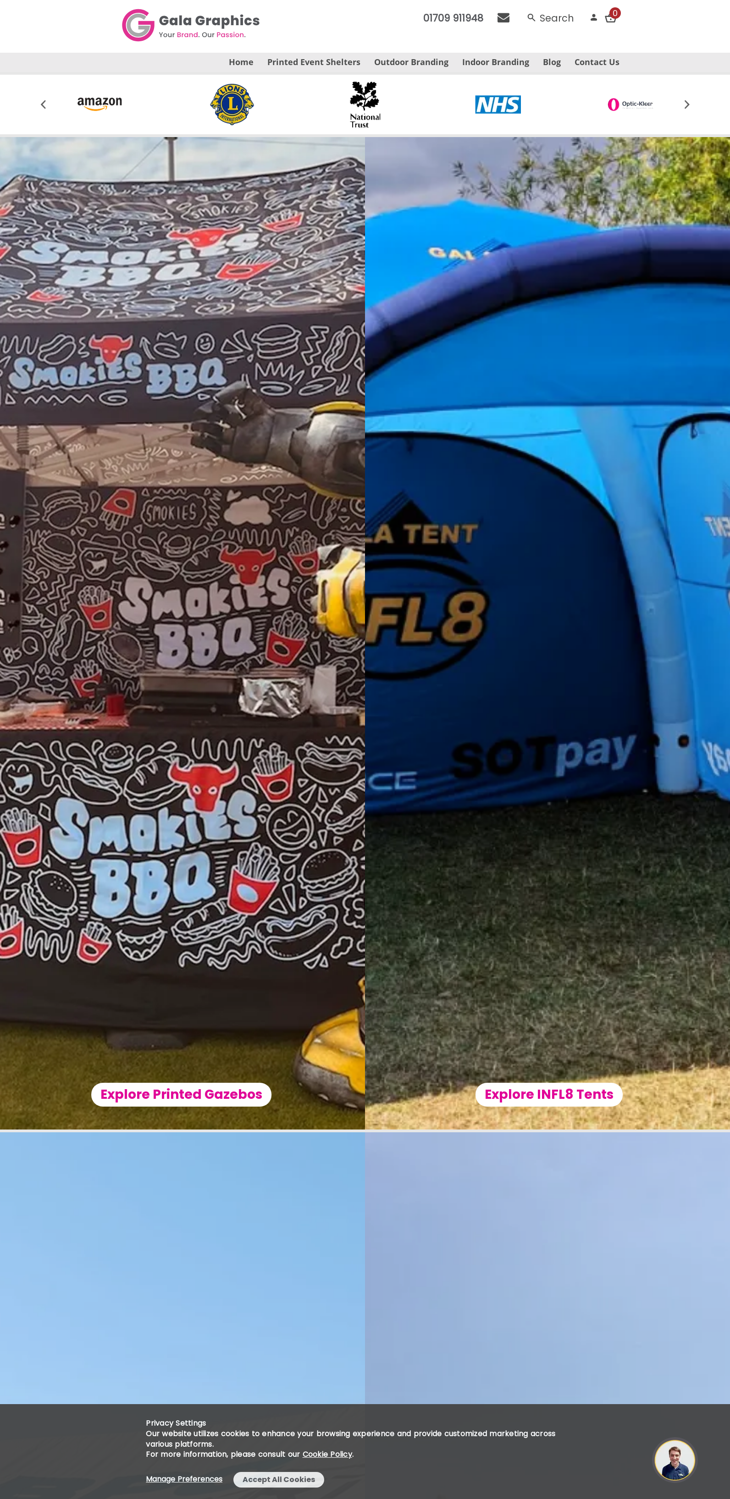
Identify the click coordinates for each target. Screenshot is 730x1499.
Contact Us (597, 61)
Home (241, 61)
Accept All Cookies (279, 1479)
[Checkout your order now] (611, 17)
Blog (552, 61)
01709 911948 (453, 18)
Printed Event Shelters (313, 61)
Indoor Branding (495, 61)
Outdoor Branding (411, 61)
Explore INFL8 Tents (567, 1094)
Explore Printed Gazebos (162, 1094)
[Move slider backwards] (43, 104)
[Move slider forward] (687, 104)
